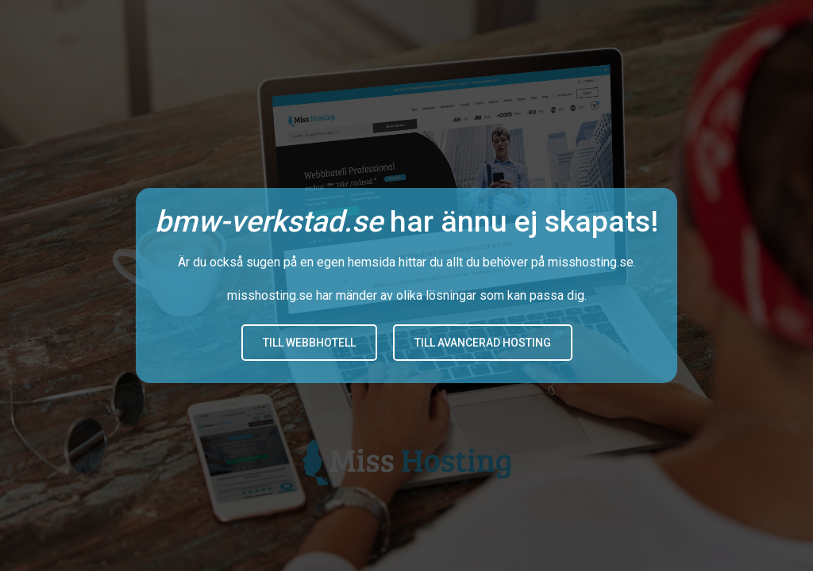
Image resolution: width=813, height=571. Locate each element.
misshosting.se (591, 262)
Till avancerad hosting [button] (482, 342)
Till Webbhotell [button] (309, 342)
